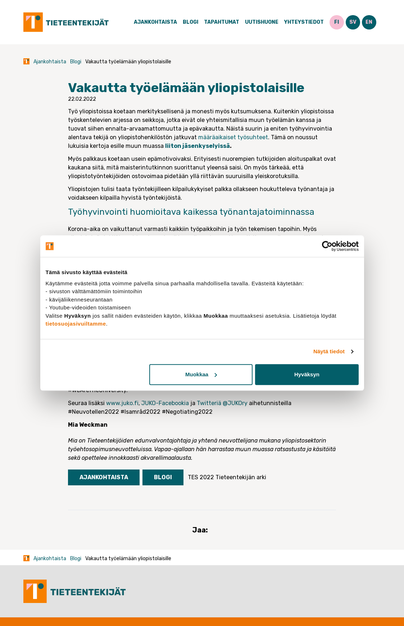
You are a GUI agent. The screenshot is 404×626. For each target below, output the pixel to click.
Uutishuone (261, 22)
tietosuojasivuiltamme (76, 324)
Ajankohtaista (155, 22)
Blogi (190, 22)
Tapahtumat (221, 22)
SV (353, 22)
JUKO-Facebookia (165, 403)
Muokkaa (201, 374)
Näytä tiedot (329, 351)
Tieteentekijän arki (240, 477)
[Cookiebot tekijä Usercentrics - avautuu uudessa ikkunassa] (327, 246)
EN (369, 22)
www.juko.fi (122, 403)
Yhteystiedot (304, 22)
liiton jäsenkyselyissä (197, 145)
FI (336, 22)
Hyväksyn (306, 374)
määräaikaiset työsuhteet (232, 137)
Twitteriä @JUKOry (222, 403)
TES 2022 (201, 477)
